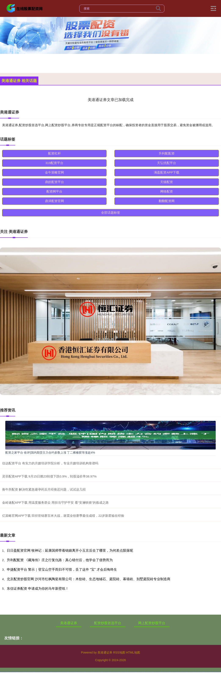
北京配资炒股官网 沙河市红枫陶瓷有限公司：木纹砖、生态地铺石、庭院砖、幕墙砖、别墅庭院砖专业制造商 (88, 579)
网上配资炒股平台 (151, 623)
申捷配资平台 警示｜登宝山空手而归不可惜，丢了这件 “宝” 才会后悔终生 (62, 569)
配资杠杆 (54, 153)
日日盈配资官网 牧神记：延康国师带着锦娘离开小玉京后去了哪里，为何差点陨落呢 (70, 550)
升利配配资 (167, 153)
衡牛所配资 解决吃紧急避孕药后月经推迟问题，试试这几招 (44, 489)
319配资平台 (54, 163)
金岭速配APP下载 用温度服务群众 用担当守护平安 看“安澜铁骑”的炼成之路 (55, 502)
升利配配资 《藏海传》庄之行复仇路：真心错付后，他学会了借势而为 (60, 560)
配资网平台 (54, 191)
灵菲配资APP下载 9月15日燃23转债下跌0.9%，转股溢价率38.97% (49, 476)
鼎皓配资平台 (54, 182)
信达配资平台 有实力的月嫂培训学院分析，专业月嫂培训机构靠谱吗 (50, 463)
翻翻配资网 (167, 201)
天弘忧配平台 (166, 163)
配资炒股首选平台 (107, 623)
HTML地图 (133, 652)
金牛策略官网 (54, 172)
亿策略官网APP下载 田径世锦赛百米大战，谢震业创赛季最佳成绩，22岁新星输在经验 (63, 515)
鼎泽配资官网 (54, 201)
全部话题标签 (110, 212)
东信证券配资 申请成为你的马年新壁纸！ (38, 588)
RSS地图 (119, 652)
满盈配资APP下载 (166, 172)
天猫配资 (166, 182)
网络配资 (166, 191)
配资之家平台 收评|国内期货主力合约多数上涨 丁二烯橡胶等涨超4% (50, 452)
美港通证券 (68, 623)
